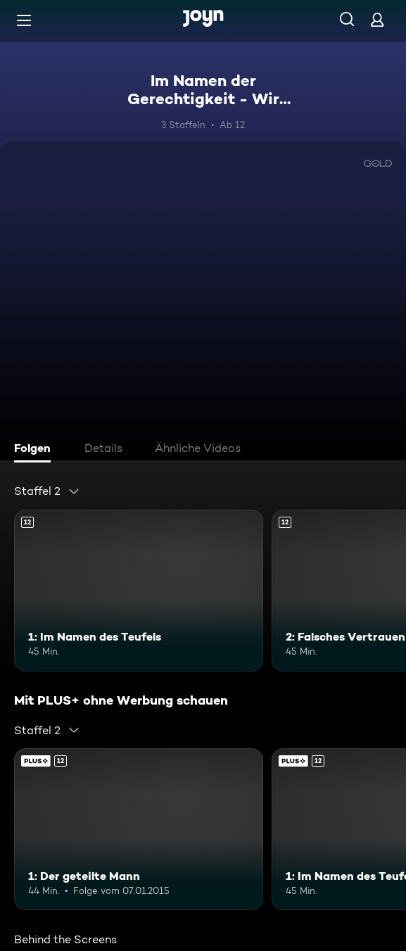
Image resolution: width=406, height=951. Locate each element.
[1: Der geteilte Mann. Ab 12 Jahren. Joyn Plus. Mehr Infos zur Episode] (138, 829)
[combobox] (47, 491)
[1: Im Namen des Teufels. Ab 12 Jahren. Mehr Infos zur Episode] (138, 591)
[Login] (377, 19)
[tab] (36, 449)
